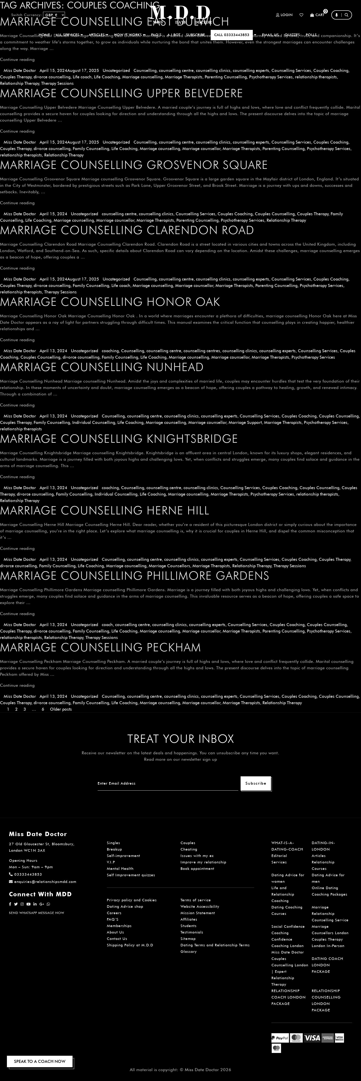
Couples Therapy (15, 76)
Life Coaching (107, 76)
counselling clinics (213, 70)
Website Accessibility (199, 906)
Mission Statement (197, 913)
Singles (113, 843)
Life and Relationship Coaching (282, 894)
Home (44, 35)
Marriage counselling (142, 76)
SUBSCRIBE (195, 35)
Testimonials (191, 932)
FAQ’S (156, 35)
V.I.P (111, 862)
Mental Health (120, 868)
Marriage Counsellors (169, 565)
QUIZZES (292, 35)
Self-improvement (123, 856)
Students (188, 926)
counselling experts (251, 70)
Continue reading (17, 59)
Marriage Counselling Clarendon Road (127, 230)
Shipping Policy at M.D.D (130, 945)
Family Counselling (91, 148)
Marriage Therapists (183, 76)
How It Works (129, 35)
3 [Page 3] (24, 709)
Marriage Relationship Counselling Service (330, 913)
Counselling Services (291, 70)
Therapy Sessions (57, 83)
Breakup (114, 849)
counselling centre (176, 70)
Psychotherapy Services (271, 76)
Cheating (188, 849)
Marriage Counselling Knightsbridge (119, 438)
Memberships (119, 926)
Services (279, 862)
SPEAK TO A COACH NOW (39, 1061)
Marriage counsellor (201, 148)
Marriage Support (245, 422)
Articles (319, 856)
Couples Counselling (275, 213)
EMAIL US (270, 35)
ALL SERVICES (69, 35)
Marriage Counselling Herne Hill (105, 510)
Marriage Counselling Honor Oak (110, 302)
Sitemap (188, 938)
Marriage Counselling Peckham (100, 647)
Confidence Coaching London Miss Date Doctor (287, 945)
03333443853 (25, 874)
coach (107, 624)
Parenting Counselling (226, 76)
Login (284, 15)
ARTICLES (98, 35)
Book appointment (197, 868)
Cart (317, 15)
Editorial (279, 856)
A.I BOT (173, 35)
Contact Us (117, 938)
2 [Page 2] (16, 709)
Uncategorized (116, 70)
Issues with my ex (197, 856)
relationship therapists (316, 76)
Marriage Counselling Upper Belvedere (121, 93)
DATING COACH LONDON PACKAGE (327, 965)
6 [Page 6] (43, 709)
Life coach (82, 76)
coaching (110, 350)
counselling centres (201, 350)
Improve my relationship (203, 862)
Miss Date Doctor (20, 70)
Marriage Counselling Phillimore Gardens (135, 575)
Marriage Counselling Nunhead (102, 367)
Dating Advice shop (125, 906)
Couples (187, 843)
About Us (115, 932)
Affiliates (188, 919)
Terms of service (195, 900)
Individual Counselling (93, 422)
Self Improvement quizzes (131, 875)
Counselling (145, 70)
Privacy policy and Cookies (132, 900)
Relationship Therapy (19, 83)
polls (311, 35)
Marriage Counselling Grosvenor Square (134, 165)
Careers (114, 913)
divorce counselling (52, 76)
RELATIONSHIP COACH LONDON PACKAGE (288, 997)
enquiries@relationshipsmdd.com (42, 882)
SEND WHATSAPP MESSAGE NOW (36, 913)
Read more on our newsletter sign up (180, 759)
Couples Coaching (330, 70)
